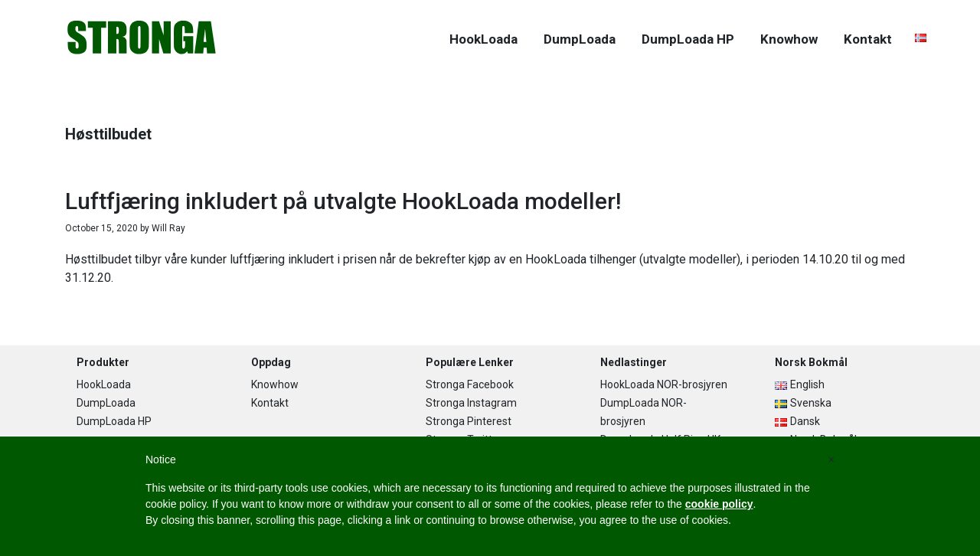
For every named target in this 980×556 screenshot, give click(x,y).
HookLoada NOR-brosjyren (663, 384)
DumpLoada (106, 403)
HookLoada (104, 384)
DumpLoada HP (114, 421)
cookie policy (719, 504)
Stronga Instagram (471, 403)
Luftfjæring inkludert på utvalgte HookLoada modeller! (343, 201)
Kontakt (270, 403)
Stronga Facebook (470, 384)
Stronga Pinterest (468, 421)
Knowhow (275, 384)
